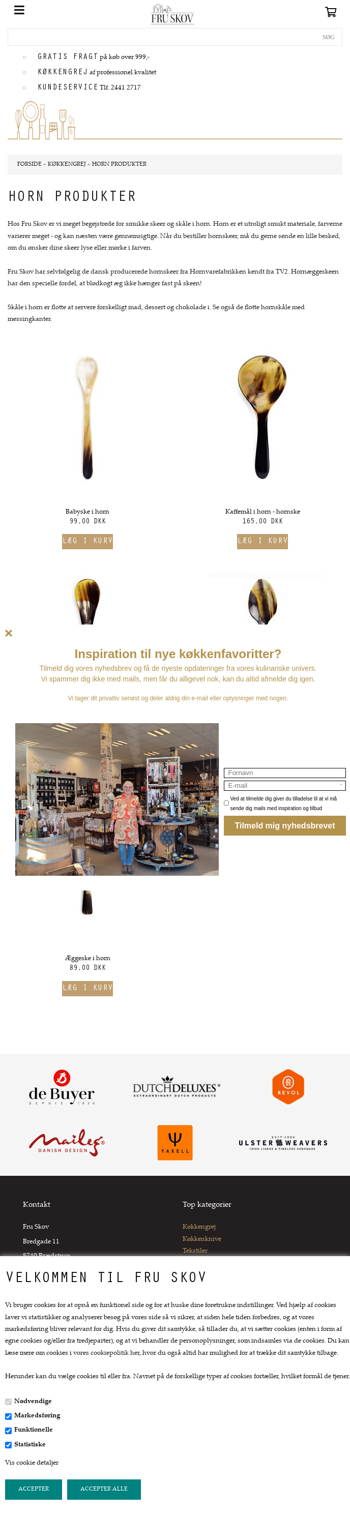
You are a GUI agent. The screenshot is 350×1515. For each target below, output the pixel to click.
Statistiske (30, 1444)
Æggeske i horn (87, 958)
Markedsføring (37, 1415)
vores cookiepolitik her (106, 1353)
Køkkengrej (199, 1227)
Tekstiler (195, 1251)
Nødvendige (33, 1401)
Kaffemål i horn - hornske (262, 512)
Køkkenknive (202, 1239)
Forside (29, 164)
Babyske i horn (87, 512)
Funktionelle (33, 1430)
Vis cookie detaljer (32, 1463)
